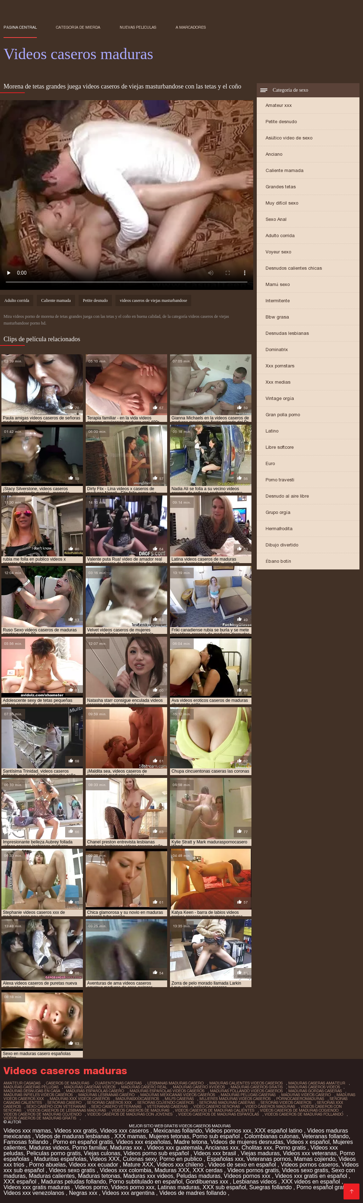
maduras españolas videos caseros (167, 1091)
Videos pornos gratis (253, 1170)
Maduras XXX (171, 1170)
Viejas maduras (260, 1153)
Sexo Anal (276, 219)
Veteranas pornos (268, 1159)
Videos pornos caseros (309, 1165)
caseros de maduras (67, 1083)
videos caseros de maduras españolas (218, 1114)
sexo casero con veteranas (56, 1106)
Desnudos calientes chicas (294, 268)
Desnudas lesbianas (287, 333)
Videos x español (308, 1142)
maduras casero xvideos (199, 1087)
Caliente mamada (285, 170)
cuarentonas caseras (118, 1083)
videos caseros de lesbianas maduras (66, 1110)
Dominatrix (277, 349)
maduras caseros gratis (257, 1087)
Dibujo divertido (282, 545)
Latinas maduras (178, 1187)
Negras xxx (84, 1193)
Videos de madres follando (193, 1193)
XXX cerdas (208, 1170)
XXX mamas (130, 1136)
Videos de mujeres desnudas (246, 1142)
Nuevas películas (138, 27)
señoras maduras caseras (227, 1102)
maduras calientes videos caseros (246, 1083)
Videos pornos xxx (228, 1131)
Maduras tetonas (99, 1176)
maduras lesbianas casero (106, 1095)
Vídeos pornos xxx (248, 1176)
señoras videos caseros (286, 1102)
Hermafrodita (279, 528)
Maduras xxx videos (148, 1176)
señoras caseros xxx (109, 1102)
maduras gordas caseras (315, 1091)
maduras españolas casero (95, 1091)
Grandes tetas (281, 186)
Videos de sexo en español (243, 1165)
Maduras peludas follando (73, 1182)
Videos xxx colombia (126, 1170)
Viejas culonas (102, 1153)
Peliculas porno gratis (54, 1153)
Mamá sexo (278, 284)
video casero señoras (216, 1106)
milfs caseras (179, 1098)
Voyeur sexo (278, 251)
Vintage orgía (280, 398)
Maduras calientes (52, 1176)
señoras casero (64, 1102)
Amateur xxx (279, 105)
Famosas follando (27, 1142)
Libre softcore (280, 447)
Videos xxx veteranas (310, 1153)
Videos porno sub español (157, 1153)
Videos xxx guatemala (174, 1148)
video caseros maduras (270, 1106)
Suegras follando (271, 1187)
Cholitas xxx (257, 1148)
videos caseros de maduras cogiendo (299, 1110)
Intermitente (278, 300)
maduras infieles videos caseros (38, 1095)
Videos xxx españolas (143, 1142)
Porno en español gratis (83, 1142)
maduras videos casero (306, 1095)
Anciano (274, 154)
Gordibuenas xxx (208, 1182)
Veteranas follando (325, 1136)
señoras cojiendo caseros (165, 1102)
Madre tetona (190, 1142)
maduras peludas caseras (248, 1095)
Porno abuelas (47, 1165)
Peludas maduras (198, 1176)
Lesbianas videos (255, 1182)
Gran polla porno (283, 414)
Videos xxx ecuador (94, 1165)
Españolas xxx (225, 1159)
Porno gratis (291, 1148)
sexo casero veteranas (116, 1106)
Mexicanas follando (177, 1131)
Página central (20, 27)
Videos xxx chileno (181, 1165)
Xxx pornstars (280, 365)
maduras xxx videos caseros (80, 1098)
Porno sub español (216, 1136)
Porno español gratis (323, 1187)
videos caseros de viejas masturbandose (153, 300)
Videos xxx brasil (216, 1153)
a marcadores (191, 27)
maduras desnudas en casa (32, 1091)
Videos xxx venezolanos (35, 1193)
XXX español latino (279, 1131)
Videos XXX (105, 1159)
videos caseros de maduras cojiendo (42, 1114)
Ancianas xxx (221, 1148)
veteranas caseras (167, 1106)
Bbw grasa (277, 317)
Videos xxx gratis (75, 1131)
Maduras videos (49, 1148)
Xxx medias (278, 382)
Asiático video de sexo (289, 138)
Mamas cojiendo (314, 1159)
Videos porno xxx (132, 1187)
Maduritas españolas (60, 1159)
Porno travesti (280, 479)
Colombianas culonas (271, 1136)
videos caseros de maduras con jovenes (129, 1114)
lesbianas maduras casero (175, 1083)
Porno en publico (182, 1159)
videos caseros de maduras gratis (40, 1118)
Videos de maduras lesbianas (73, 1136)
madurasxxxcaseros (137, 1098)
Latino (272, 431)
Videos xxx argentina (129, 1193)
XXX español (21, 1182)
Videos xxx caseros (125, 1131)
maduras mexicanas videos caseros (177, 1095)
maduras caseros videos (314, 1087)
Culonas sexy (140, 1159)
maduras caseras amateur (316, 1083)
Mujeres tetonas (169, 1136)
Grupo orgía (278, 512)
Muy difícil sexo (282, 203)
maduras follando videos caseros (246, 1091)
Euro (270, 463)
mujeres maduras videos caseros (235, 1098)
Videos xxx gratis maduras (38, 1187)
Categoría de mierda (78, 27)
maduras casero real (144, 1087)
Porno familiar (89, 1148)
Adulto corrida (280, 235)
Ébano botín (278, 561)
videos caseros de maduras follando (304, 1114)
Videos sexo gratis (73, 1170)
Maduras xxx (127, 1148)
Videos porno (91, 1187)
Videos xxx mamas (27, 1131)
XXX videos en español (312, 1182)
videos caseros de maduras (140, 1110)
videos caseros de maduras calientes (214, 1110)
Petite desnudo (281, 121)
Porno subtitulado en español (145, 1182)
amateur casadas (22, 1083)
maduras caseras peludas (31, 1087)
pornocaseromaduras (300, 1098)
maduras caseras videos (89, 1087)
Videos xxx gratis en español (312, 1176)
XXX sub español (224, 1187)
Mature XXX (138, 1165)
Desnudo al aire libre (287, 496)
